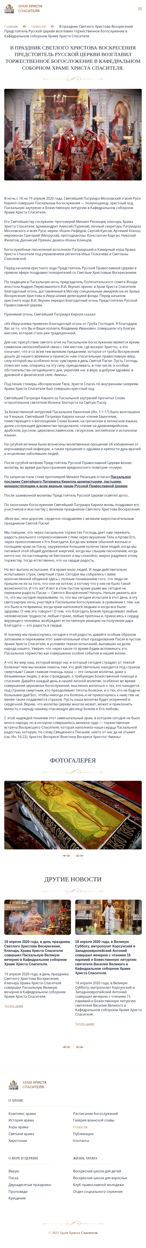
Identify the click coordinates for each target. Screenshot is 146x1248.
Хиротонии (18, 1140)
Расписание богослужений (95, 1113)
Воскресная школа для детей (97, 1171)
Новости (80, 1127)
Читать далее (13, 1006)
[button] (80, 1047)
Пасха (13, 1178)
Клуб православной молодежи (98, 1184)
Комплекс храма (22, 1113)
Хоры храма (18, 1127)
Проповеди (18, 1191)
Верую (14, 1171)
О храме (16, 1100)
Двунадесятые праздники (30, 1184)
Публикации (83, 1133)
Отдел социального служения (98, 1191)
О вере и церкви (23, 1158)
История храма (21, 1120)
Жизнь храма (85, 1158)
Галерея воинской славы (93, 1120)
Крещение (17, 1198)
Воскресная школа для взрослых (100, 1178)
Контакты (81, 1140)
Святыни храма (21, 1133)
